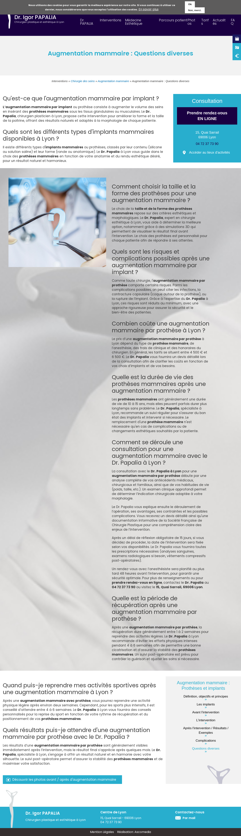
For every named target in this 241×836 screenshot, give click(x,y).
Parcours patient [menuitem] (173, 20)
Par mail (189, 818)
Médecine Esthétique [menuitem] (133, 22)
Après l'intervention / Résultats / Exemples (205, 730)
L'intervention (205, 720)
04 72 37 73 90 (207, 144)
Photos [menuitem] (191, 22)
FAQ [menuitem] (233, 22)
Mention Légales (102, 832)
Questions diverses (206, 748)
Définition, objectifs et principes (206, 696)
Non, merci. (194, 9)
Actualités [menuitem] (219, 22)
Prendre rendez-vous (207, 116)
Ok (190, 4)
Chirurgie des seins (83, 81)
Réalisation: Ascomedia (134, 832)
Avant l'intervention (205, 712)
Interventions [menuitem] (110, 20)
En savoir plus (149, 9)
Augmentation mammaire (113, 81)
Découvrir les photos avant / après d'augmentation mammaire (64, 779)
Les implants (206, 704)
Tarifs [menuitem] (205, 22)
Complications (206, 740)
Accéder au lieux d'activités (209, 152)
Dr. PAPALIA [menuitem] (86, 22)
